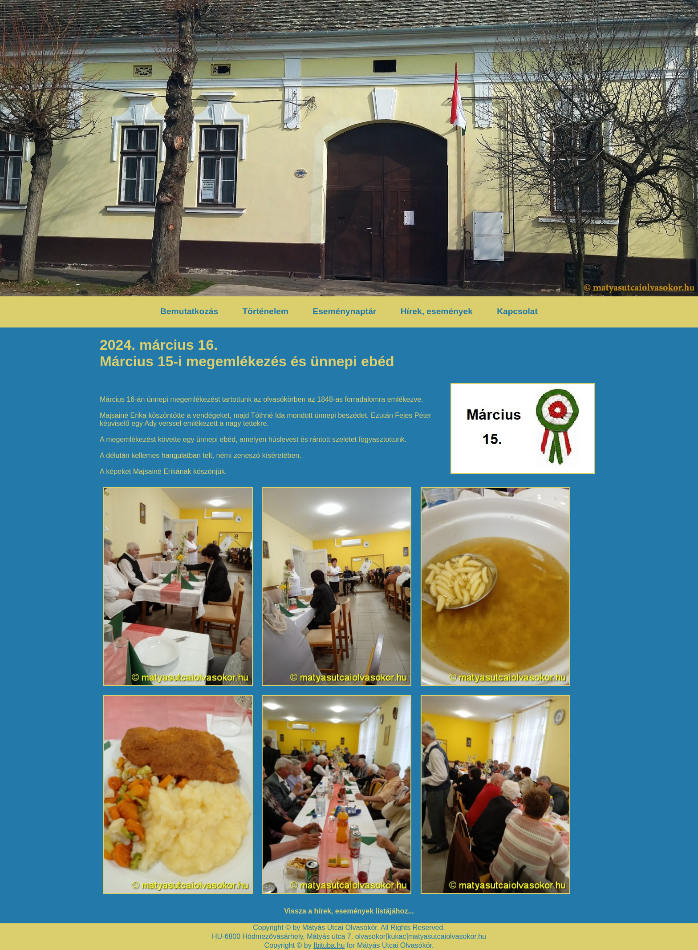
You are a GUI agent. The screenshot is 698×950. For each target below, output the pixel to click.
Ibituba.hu (329, 945)
